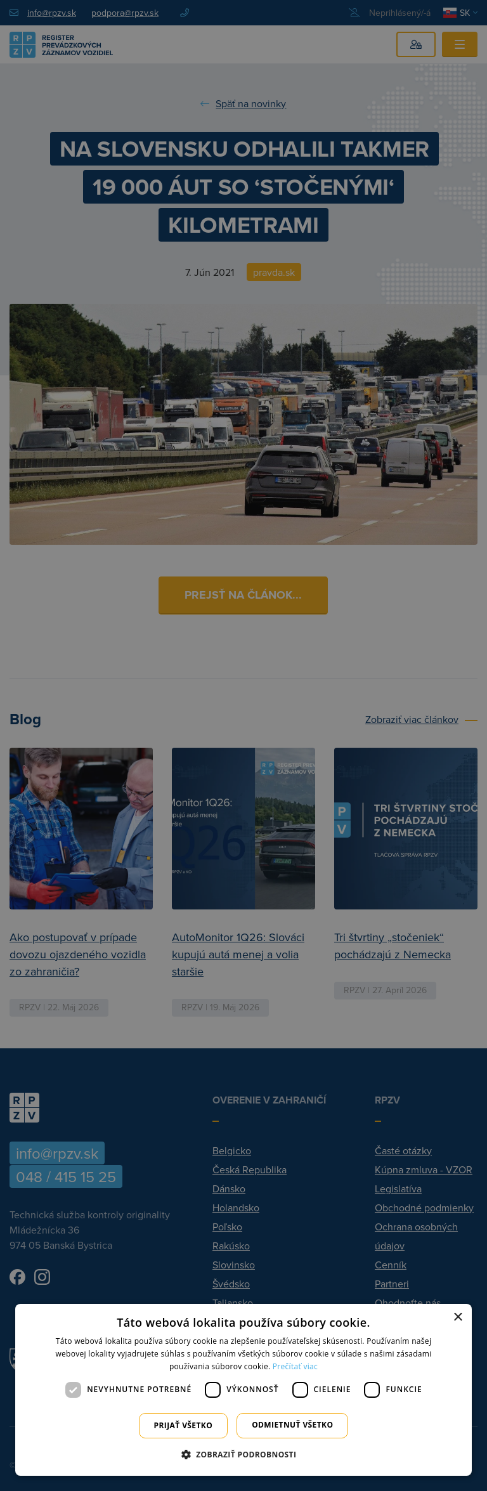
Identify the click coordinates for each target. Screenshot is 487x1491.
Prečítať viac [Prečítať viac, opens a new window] (295, 1366)
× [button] (457, 1317)
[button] (244, 1454)
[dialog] (243, 1390)
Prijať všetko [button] (183, 1425)
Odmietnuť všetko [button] (292, 1424)
